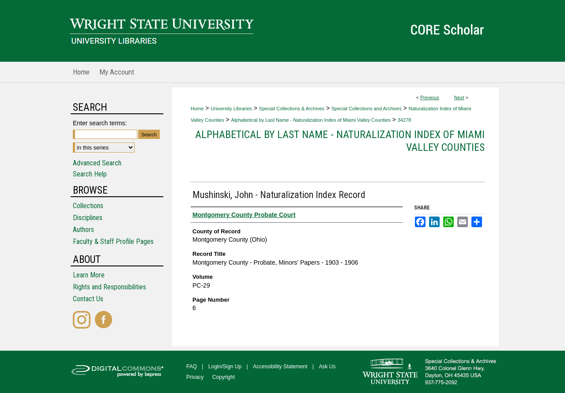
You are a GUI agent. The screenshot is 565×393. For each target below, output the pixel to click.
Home (197, 108)
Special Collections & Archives (291, 108)
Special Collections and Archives (366, 108)
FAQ (191, 366)
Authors (83, 229)
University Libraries (231, 108)
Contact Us (88, 299)
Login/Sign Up (224, 366)
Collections (88, 206)
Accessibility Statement (280, 366)
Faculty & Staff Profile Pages (113, 241)
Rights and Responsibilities (109, 287)
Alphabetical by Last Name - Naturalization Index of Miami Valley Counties (311, 120)
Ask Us (327, 366)
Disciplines (87, 217)
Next (459, 97)
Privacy (194, 377)
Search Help (90, 174)
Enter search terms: (100, 123)
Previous (429, 97)
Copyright (223, 377)
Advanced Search (97, 163)
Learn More (89, 275)
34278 (404, 120)
